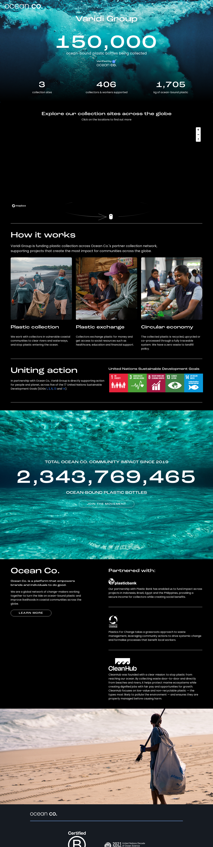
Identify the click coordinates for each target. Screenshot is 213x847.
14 (64, 389)
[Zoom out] (198, 134)
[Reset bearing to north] (198, 139)
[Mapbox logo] (19, 206)
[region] (106, 167)
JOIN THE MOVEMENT (106, 504)
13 (55, 389)
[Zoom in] (198, 129)
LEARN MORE (31, 613)
